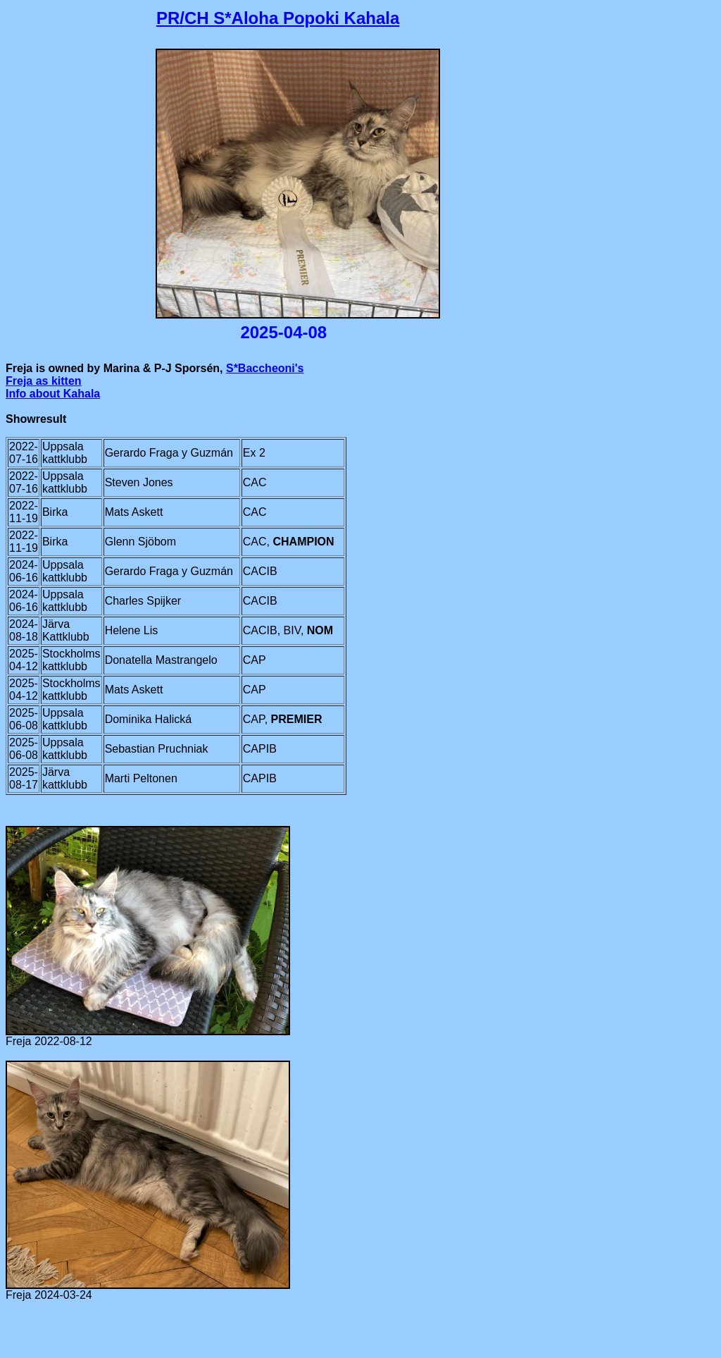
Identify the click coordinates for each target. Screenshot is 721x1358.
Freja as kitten (44, 381)
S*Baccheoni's (265, 368)
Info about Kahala (53, 394)
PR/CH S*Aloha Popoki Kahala (277, 17)
